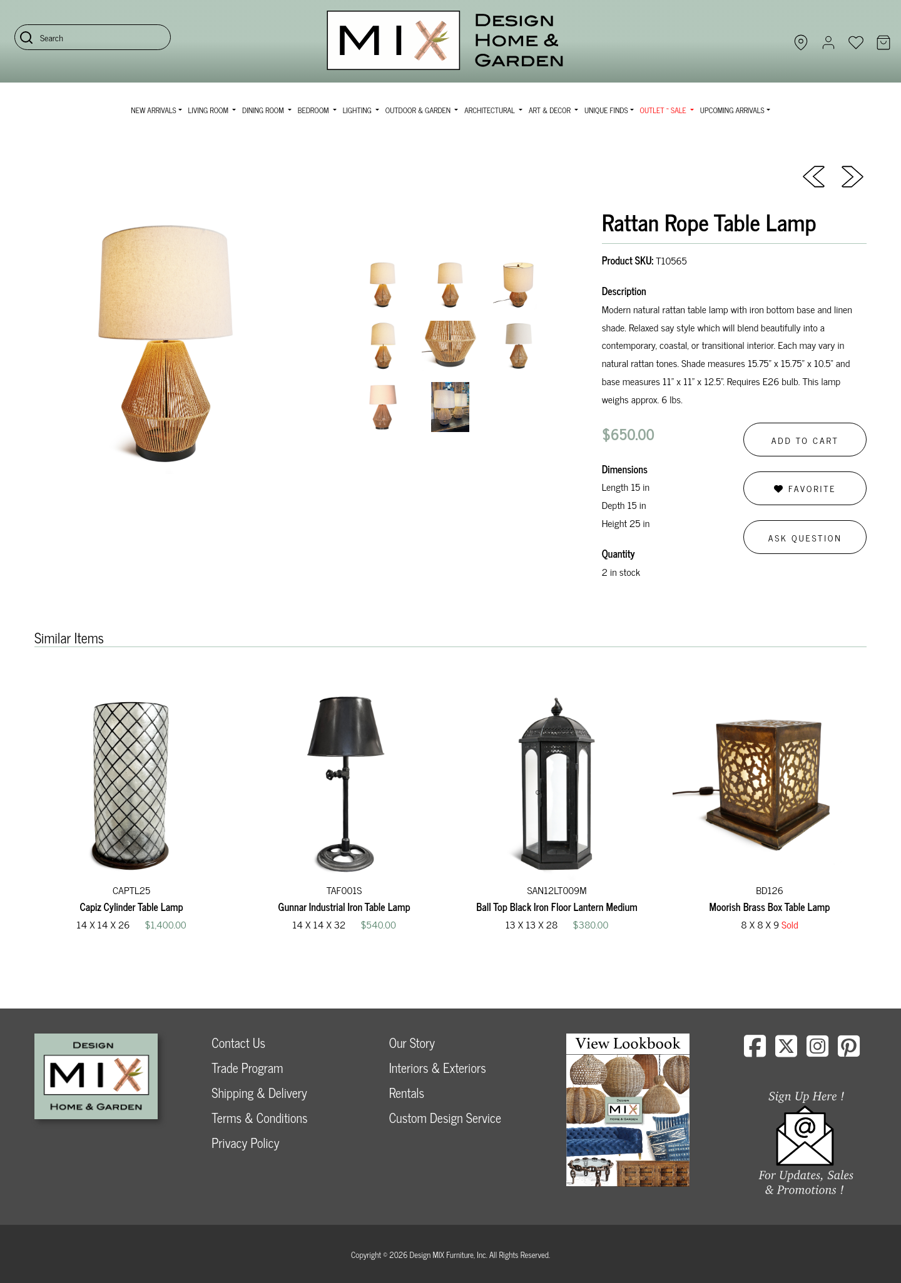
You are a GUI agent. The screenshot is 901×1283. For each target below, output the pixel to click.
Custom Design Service (445, 1117)
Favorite (805, 488)
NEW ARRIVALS (153, 110)
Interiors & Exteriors (437, 1067)
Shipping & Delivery (259, 1092)
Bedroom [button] (314, 110)
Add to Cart (805, 440)
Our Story (412, 1042)
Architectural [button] (490, 110)
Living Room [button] (209, 110)
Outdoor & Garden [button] (418, 110)
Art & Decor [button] (551, 110)
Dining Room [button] (264, 110)
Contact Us (238, 1042)
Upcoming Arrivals (732, 110)
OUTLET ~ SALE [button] (664, 110)
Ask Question (805, 537)
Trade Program (247, 1067)
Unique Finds (606, 110)
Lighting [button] (358, 110)
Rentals (406, 1092)
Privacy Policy (245, 1142)
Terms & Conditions (259, 1117)
